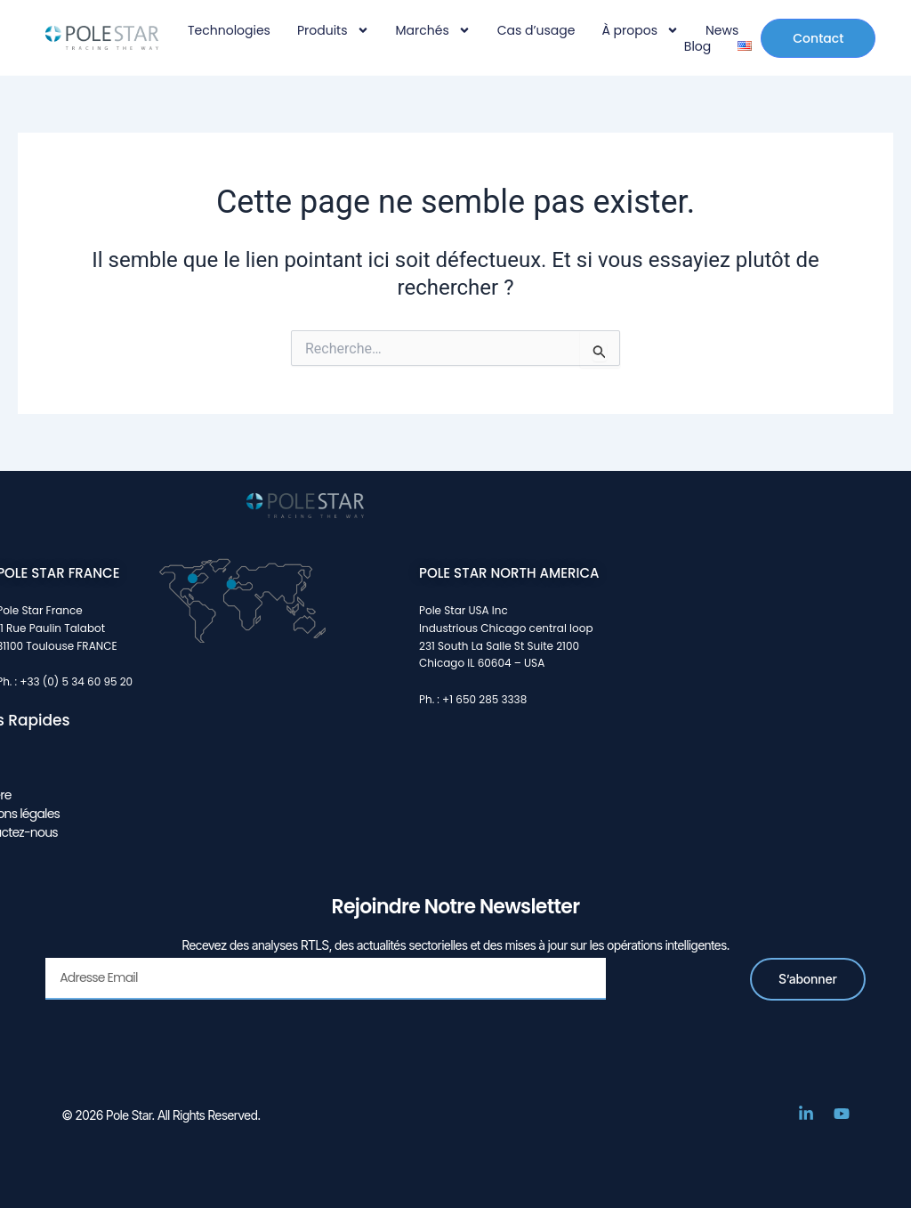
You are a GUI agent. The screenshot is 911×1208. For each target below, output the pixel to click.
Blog (697, 46)
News (721, 30)
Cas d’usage (536, 30)
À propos (640, 30)
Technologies (229, 30)
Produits (333, 30)
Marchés (433, 30)
